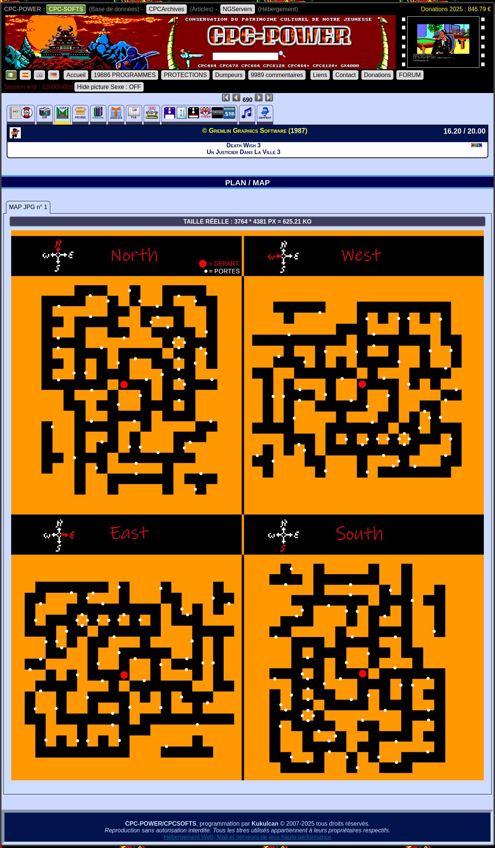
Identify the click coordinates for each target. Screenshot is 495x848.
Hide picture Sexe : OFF (109, 87)
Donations (377, 75)
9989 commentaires (277, 75)
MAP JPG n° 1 (28, 207)
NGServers (237, 9)
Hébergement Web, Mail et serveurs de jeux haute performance (248, 837)
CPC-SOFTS (66, 9)
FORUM (410, 75)
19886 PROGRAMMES (125, 75)
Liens (320, 75)
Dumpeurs (229, 75)
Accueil (76, 75)
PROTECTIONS (185, 75)
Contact (345, 75)
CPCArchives (166, 9)
